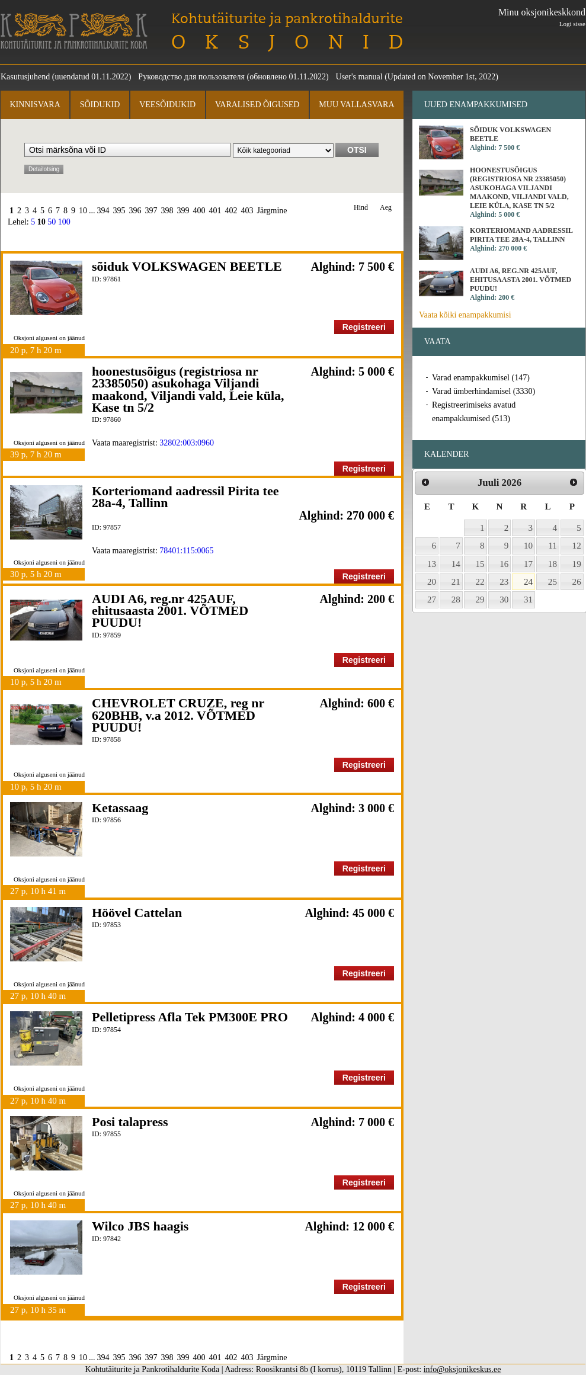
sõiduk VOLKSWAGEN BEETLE (187, 266)
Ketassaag (120, 807)
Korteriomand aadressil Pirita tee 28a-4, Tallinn (185, 496)
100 (64, 221)
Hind (361, 207)
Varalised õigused (257, 104)
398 (167, 210)
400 (199, 210)
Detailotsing (43, 169)
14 (455, 564)
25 (552, 581)
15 (480, 564)
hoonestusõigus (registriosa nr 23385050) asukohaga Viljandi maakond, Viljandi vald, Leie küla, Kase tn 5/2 (188, 389)
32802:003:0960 (186, 442)
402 (231, 210)
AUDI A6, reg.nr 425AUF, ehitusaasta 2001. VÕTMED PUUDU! (170, 610)
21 (455, 581)
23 (503, 581)
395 (119, 210)
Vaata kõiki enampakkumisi (465, 314)
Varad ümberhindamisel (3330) (483, 391)
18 (552, 564)
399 (183, 210)
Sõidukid (100, 104)
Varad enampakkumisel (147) (481, 377)
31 (528, 599)
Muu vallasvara (356, 104)
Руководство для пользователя (191, 76)
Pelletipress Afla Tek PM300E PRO (190, 1016)
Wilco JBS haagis (140, 1226)
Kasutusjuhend (25, 76)
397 (151, 210)
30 (503, 599)
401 (215, 210)
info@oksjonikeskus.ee (462, 1369)
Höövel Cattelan (137, 912)
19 (576, 564)
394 (103, 210)
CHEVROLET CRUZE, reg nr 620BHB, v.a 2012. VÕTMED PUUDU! (178, 715)
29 (480, 599)
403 (247, 210)
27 (431, 599)
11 (552, 545)
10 (83, 210)
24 (528, 581)
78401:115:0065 (186, 550)
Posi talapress (130, 1121)
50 (51, 221)
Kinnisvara (34, 104)
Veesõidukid (167, 104)
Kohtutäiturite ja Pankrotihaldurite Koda (74, 31)
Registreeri (364, 327)
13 (431, 564)
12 (576, 545)
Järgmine (272, 210)
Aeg (386, 207)
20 (431, 581)
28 (455, 599)
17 (528, 564)
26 (576, 581)
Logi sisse (572, 23)
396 (135, 210)
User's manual (359, 76)
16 (503, 564)
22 (480, 581)
